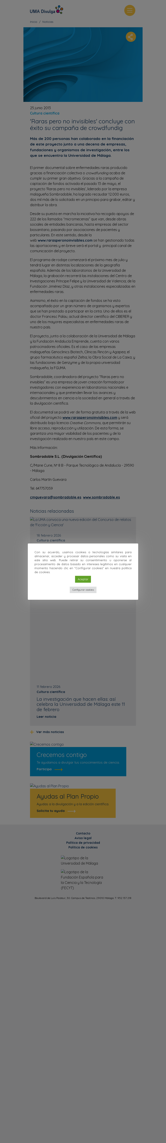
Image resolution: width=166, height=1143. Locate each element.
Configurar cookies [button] (83, 589)
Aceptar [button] (83, 579)
